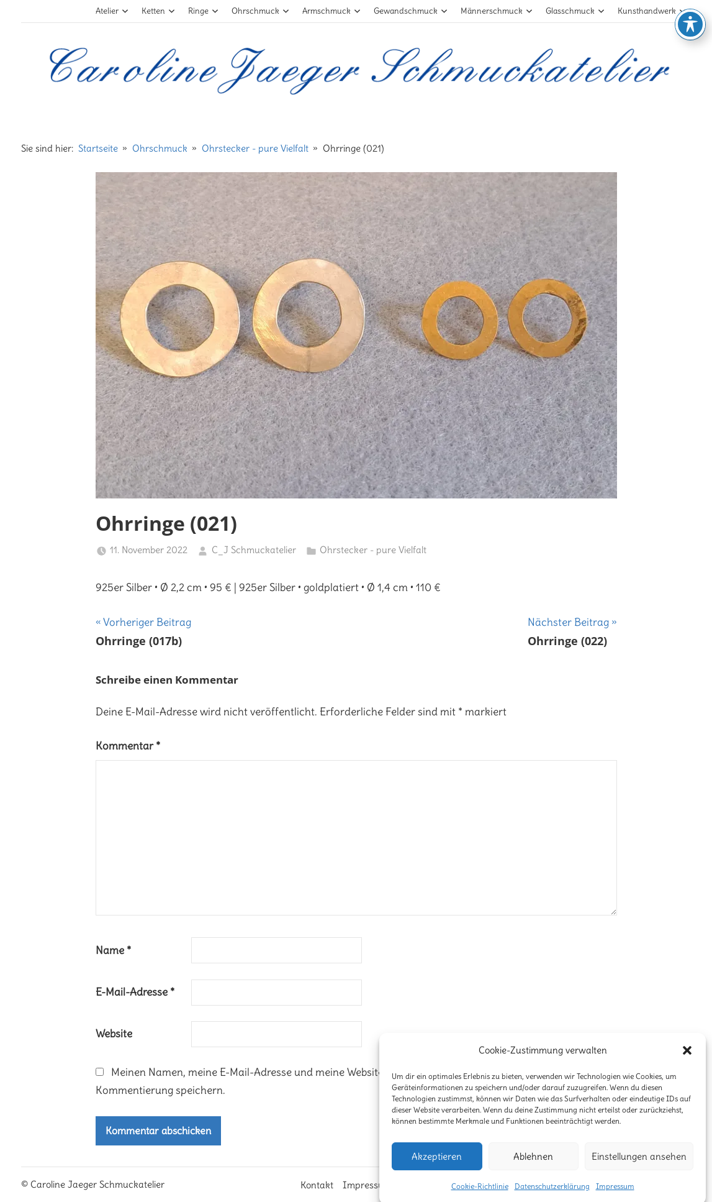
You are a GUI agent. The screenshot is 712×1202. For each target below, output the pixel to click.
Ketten (158, 11)
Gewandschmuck (411, 11)
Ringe (203, 11)
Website (114, 1033)
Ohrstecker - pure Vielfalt (373, 550)
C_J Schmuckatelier (254, 550)
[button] (687, 1065)
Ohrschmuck (260, 11)
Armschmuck (331, 11)
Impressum (367, 1185)
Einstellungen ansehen (639, 1171)
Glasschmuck (575, 11)
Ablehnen (533, 1171)
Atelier (112, 11)
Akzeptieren (437, 1171)
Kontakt (316, 1185)
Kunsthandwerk (652, 11)
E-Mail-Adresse (135, 992)
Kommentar (128, 746)
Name (113, 950)
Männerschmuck (497, 11)
